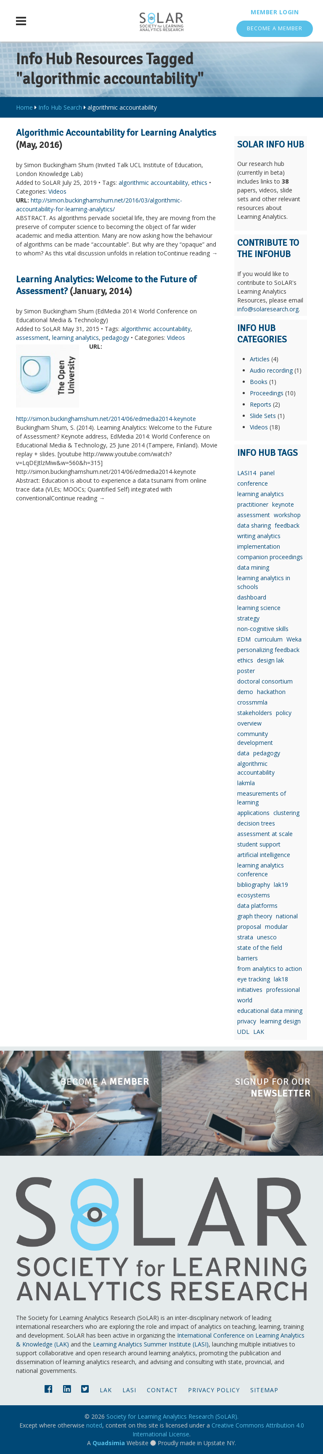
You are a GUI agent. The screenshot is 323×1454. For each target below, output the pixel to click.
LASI (129, 1390)
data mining (253, 567)
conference (252, 483)
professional (283, 990)
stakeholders (254, 713)
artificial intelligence (263, 855)
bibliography (253, 885)
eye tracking (253, 979)
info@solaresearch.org (268, 309)
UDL (243, 1032)
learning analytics (75, 338)
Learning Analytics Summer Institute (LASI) (151, 1344)
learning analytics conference (260, 869)
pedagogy (115, 338)
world (244, 1000)
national (287, 916)
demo (245, 692)
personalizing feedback (268, 650)
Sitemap (264, 1390)
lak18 (281, 979)
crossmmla (252, 702)
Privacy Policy (214, 1390)
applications (253, 813)
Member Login (275, 12)
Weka (294, 639)
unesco (267, 937)
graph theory (254, 916)
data (243, 753)
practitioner (252, 504)
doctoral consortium (265, 681)
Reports (260, 404)
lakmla (246, 783)
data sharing (254, 525)
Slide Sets (263, 416)
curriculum (268, 639)
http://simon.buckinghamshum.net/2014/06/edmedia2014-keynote (106, 419)
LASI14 (246, 473)
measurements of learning (261, 797)
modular (276, 927)
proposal (249, 927)
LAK (258, 1032)
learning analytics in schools (263, 582)
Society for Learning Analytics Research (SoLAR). (172, 1416)
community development (255, 738)
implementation (258, 546)
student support (259, 844)
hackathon (271, 692)
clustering (286, 813)
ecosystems (253, 895)
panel (267, 473)
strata (245, 937)
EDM (244, 639)
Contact (162, 1390)
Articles (260, 359)
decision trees (256, 823)
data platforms (257, 906)
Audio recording (271, 370)
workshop (287, 515)
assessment (32, 338)
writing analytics (259, 536)
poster (246, 671)
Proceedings (266, 393)
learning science (259, 608)
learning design (280, 1021)
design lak (270, 660)
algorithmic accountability (153, 183)
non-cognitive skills (263, 629)
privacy (246, 1021)
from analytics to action (269, 969)
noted (94, 1425)
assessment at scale (265, 834)
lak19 (281, 885)
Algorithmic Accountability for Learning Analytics (116, 132)
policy (283, 713)
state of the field (259, 948)
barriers (247, 958)
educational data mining (269, 1011)
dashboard (251, 597)
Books (258, 382)
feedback (287, 525)
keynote (283, 504)
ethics (199, 183)
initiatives (249, 990)
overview (249, 723)
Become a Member (274, 28)
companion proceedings (270, 557)
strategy (248, 618)
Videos (57, 191)
